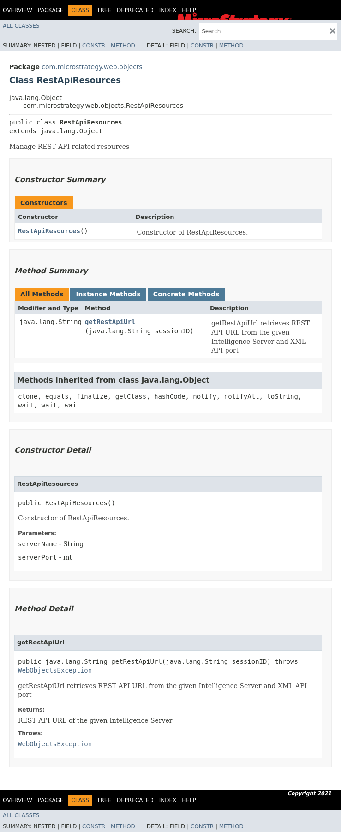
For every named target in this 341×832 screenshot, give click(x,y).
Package (50, 10)
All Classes (21, 26)
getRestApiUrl (110, 321)
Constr (93, 45)
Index (168, 10)
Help (189, 10)
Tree (104, 10)
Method (123, 45)
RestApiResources (49, 231)
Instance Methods (108, 294)
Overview (17, 10)
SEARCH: (184, 31)
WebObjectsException (55, 670)
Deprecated (135, 10)
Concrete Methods (186, 294)
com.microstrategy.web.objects (92, 67)
